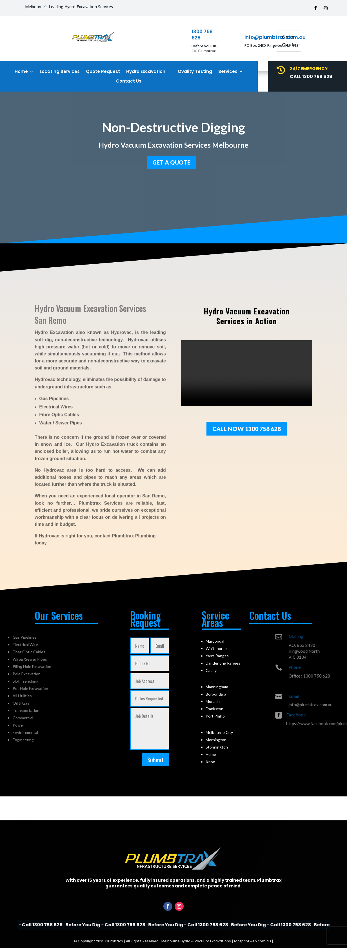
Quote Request (103, 71)
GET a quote (171, 160)
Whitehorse (216, 648)
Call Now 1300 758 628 (246, 428)
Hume (211, 754)
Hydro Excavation (145, 71)
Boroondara (216, 694)
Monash (213, 701)
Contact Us (128, 81)
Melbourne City (219, 732)
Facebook (326, 714)
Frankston (214, 708)
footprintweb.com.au (252, 941)
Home (21, 71)
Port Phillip (215, 716)
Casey (211, 670)
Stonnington (217, 747)
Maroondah (216, 641)
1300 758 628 (202, 34)
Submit (155, 760)
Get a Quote (289, 41)
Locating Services (60, 71)
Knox (210, 761)
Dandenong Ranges (223, 663)
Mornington (216, 739)
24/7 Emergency (309, 69)
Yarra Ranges (217, 655)
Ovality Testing (195, 71)
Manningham (217, 686)
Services (227, 71)
